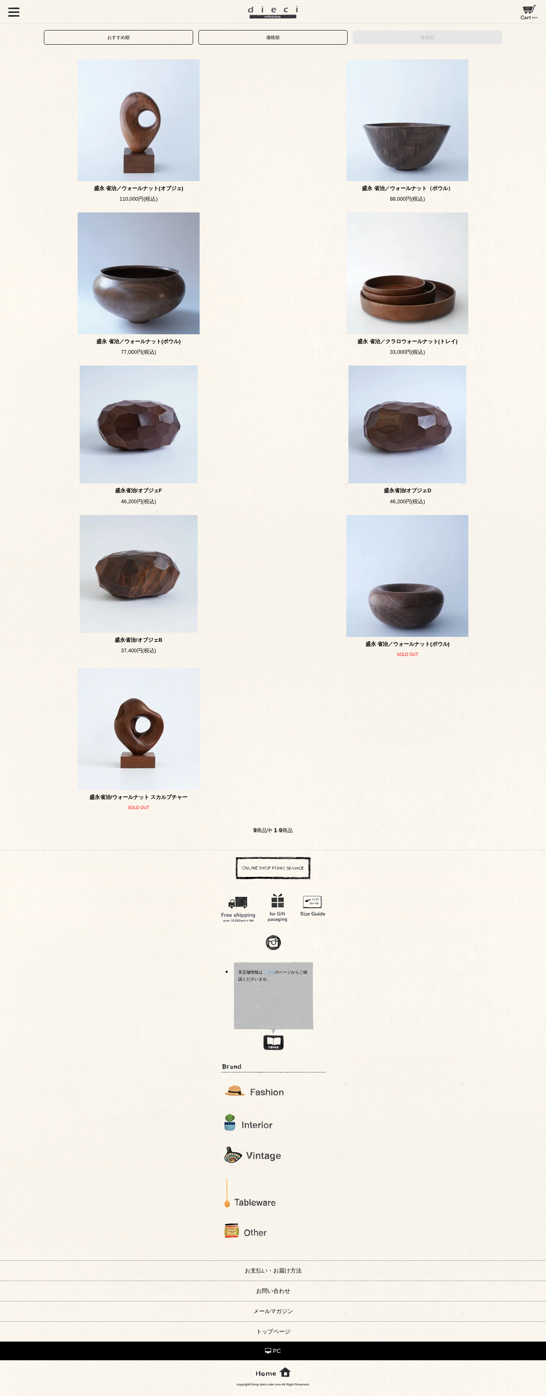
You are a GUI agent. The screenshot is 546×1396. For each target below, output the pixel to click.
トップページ (273, 1331)
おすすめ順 (118, 37)
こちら (269, 972)
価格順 (273, 37)
